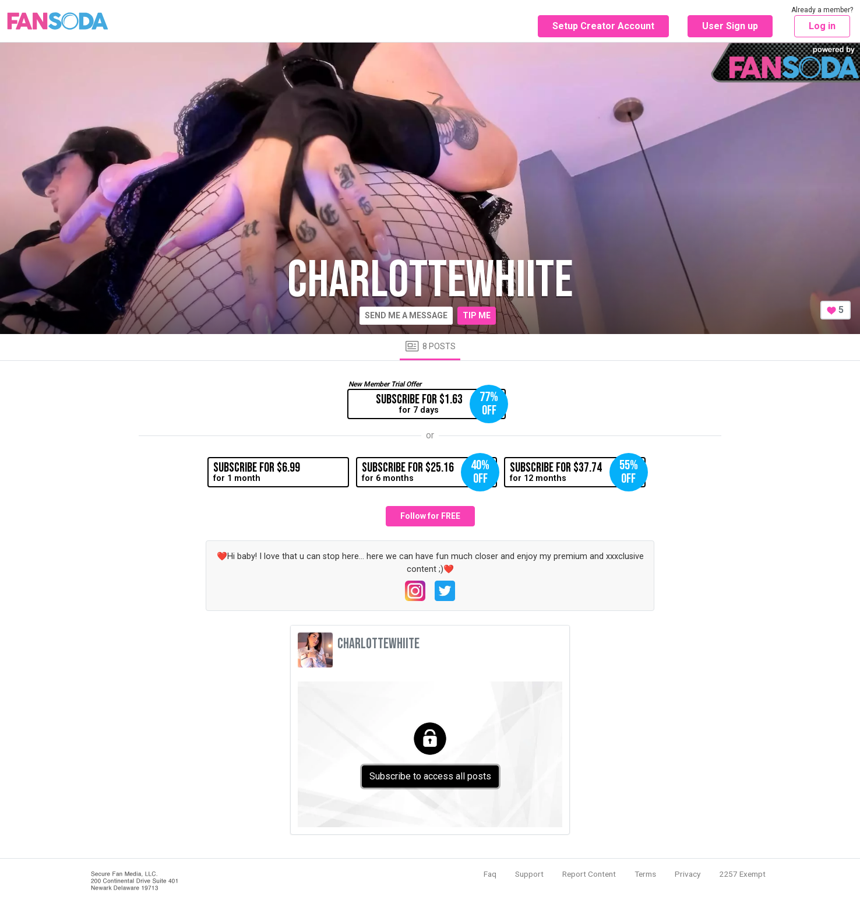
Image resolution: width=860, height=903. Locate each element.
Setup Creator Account (603, 25)
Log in (822, 25)
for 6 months (429, 472)
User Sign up (730, 25)
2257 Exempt (742, 874)
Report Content (589, 874)
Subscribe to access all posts (430, 776)
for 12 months (577, 472)
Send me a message (406, 315)
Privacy (687, 874)
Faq (490, 874)
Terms (645, 874)
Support (529, 874)
